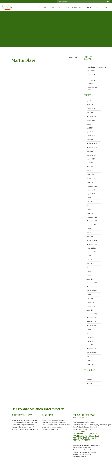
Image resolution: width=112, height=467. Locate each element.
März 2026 (90, 105)
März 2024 (90, 174)
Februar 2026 (91, 108)
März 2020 (90, 302)
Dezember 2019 (92, 314)
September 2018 (92, 353)
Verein (88, 7)
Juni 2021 (90, 260)
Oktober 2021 (91, 248)
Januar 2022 (90, 236)
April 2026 (90, 101)
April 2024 (90, 170)
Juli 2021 (89, 256)
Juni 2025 (90, 128)
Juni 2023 (90, 201)
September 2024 (92, 155)
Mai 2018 (90, 356)
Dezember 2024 (92, 143)
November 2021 (92, 244)
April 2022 (90, 232)
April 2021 (90, 267)
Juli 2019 (89, 329)
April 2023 (90, 205)
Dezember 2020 (92, 283)
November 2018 (92, 349)
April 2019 (90, 333)
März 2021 (90, 271)
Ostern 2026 (91, 71)
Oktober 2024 (91, 151)
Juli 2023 (89, 198)
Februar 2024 (91, 178)
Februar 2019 (91, 341)
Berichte (89, 376)
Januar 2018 (90, 364)
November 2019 (92, 318)
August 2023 (91, 194)
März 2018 (90, 360)
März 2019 (90, 337)
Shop (106, 7)
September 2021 (92, 252)
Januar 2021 (90, 279)
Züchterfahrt (91, 75)
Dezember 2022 (92, 217)
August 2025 (91, 120)
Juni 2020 (90, 298)
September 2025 (92, 116)
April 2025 (90, 132)
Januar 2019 (90, 345)
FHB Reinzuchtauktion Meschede (92, 81)
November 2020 (92, 287)
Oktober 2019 (91, 322)
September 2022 (92, 225)
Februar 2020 (91, 306)
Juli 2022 (89, 229)
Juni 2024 (90, 163)
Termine (89, 380)
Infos (98, 7)
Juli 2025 (89, 124)
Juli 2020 (89, 294)
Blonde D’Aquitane (74, 7)
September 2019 (92, 325)
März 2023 (90, 209)
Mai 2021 (90, 263)
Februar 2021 (91, 275)
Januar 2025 (90, 139)
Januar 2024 (90, 182)
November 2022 (92, 221)
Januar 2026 (90, 112)
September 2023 (92, 190)
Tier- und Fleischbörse (53, 7)
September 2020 (92, 291)
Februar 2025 (91, 136)
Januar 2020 (90, 310)
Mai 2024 (90, 167)
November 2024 (92, 147)
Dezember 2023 (92, 186)
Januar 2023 (90, 213)
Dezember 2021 (92, 240)
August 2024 (91, 159)
